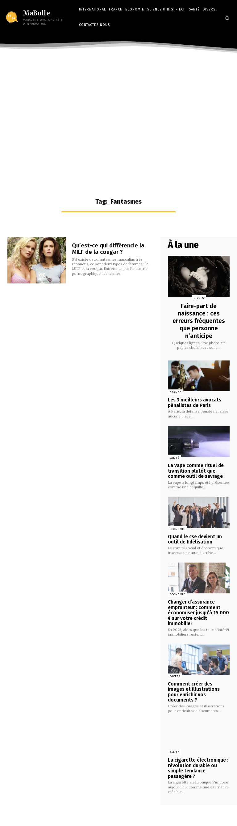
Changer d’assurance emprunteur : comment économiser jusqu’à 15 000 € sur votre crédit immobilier (197, 610)
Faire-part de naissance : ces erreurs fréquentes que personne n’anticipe (199, 320)
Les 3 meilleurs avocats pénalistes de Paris (194, 402)
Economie (177, 527)
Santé (174, 457)
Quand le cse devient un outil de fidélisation (195, 537)
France (175, 392)
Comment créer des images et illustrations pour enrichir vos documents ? (198, 685)
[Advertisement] (118, 102)
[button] (227, 18)
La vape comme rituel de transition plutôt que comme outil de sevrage (195, 470)
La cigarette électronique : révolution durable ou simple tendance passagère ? (199, 757)
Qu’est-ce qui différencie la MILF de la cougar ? (112, 248)
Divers (198, 297)
